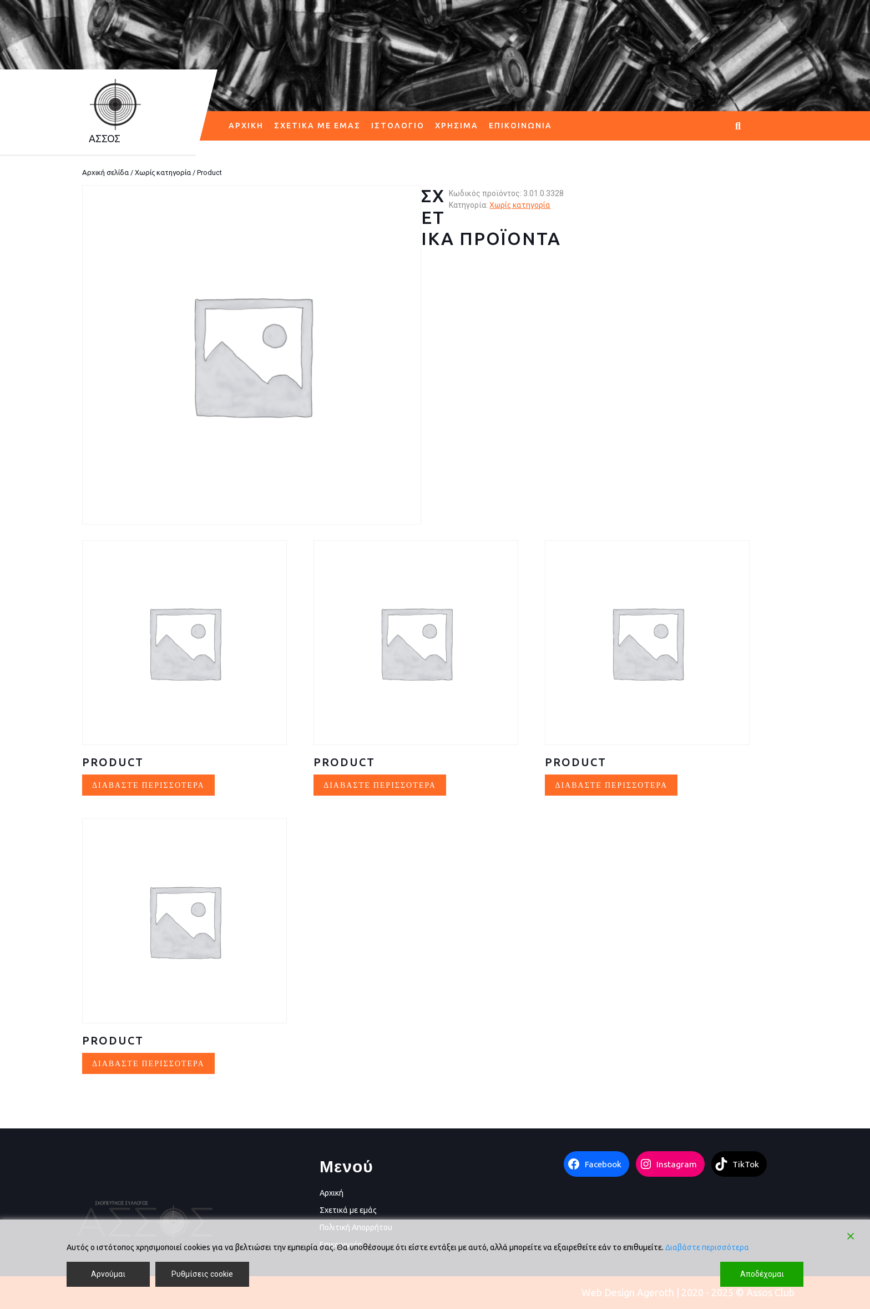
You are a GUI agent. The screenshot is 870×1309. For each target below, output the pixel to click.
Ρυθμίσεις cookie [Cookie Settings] (202, 1274)
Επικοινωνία (520, 125)
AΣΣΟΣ (104, 138)
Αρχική (246, 125)
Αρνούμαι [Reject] (108, 1274)
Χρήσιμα (456, 125)
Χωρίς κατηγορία (163, 172)
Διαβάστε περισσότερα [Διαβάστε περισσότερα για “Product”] (148, 785)
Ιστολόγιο (397, 125)
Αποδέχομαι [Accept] (762, 1274)
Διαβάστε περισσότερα (707, 1247)
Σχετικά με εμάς (317, 125)
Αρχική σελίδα (105, 172)
